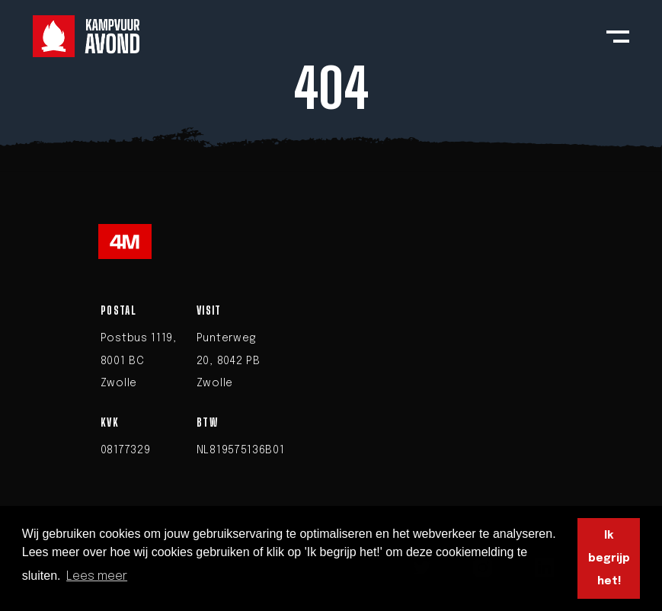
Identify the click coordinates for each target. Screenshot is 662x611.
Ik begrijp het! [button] (609, 558)
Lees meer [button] (96, 576)
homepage (443, 157)
